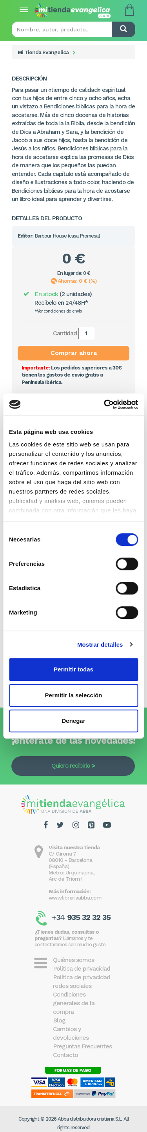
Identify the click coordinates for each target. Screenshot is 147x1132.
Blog (59, 1020)
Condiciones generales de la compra (73, 1003)
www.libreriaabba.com (75, 897)
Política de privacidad (81, 968)
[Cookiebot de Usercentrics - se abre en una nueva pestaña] (104, 404)
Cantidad (65, 333)
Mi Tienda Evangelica (43, 52)
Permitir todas (73, 669)
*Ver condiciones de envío (58, 311)
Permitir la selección (73, 695)
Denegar (73, 720)
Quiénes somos (73, 960)
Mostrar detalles (100, 644)
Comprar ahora (74, 353)
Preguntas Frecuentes (82, 1046)
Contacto (65, 1055)
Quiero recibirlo (70, 765)
